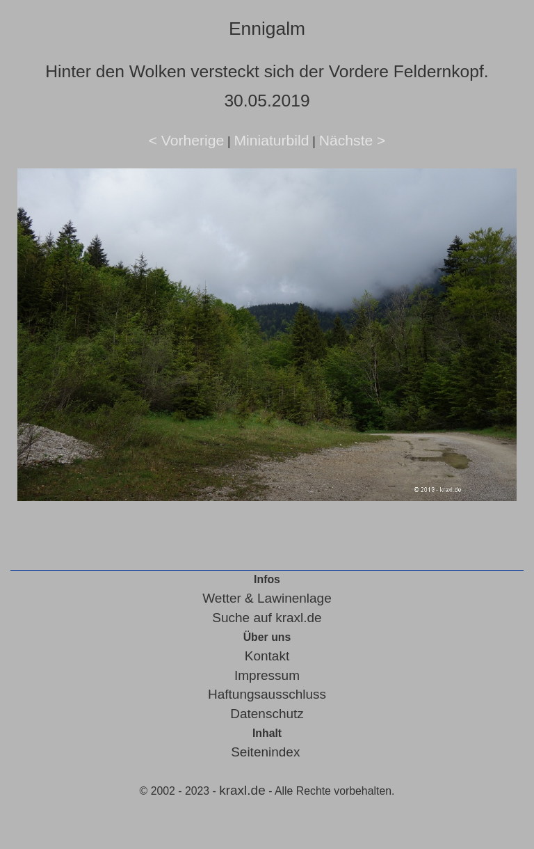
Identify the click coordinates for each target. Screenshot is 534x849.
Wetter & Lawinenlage (267, 598)
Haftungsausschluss (267, 694)
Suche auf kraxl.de (266, 617)
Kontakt (267, 656)
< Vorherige (187, 140)
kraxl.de (242, 790)
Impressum (267, 675)
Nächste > (352, 140)
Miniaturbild (271, 140)
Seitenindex (265, 752)
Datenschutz (267, 713)
